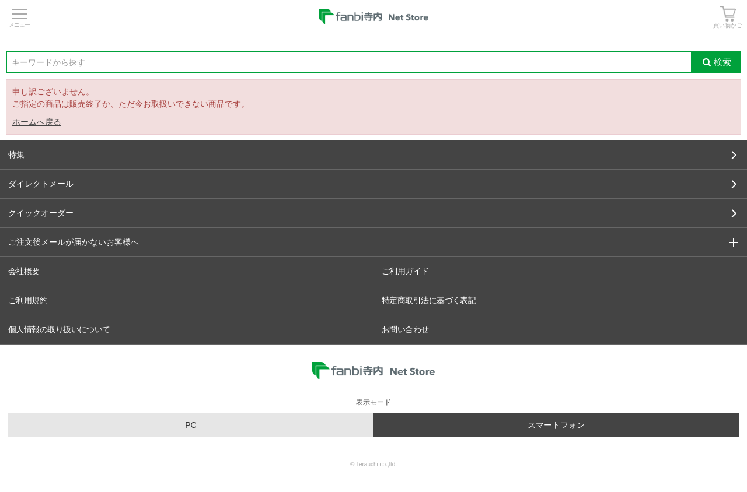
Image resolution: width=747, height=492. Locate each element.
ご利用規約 (27, 300)
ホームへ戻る (36, 121)
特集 (372, 154)
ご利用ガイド (405, 271)
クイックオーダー (372, 212)
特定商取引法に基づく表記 (429, 300)
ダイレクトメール (372, 183)
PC (190, 425)
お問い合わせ (405, 329)
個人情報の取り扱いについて (59, 329)
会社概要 (24, 271)
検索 (717, 62)
